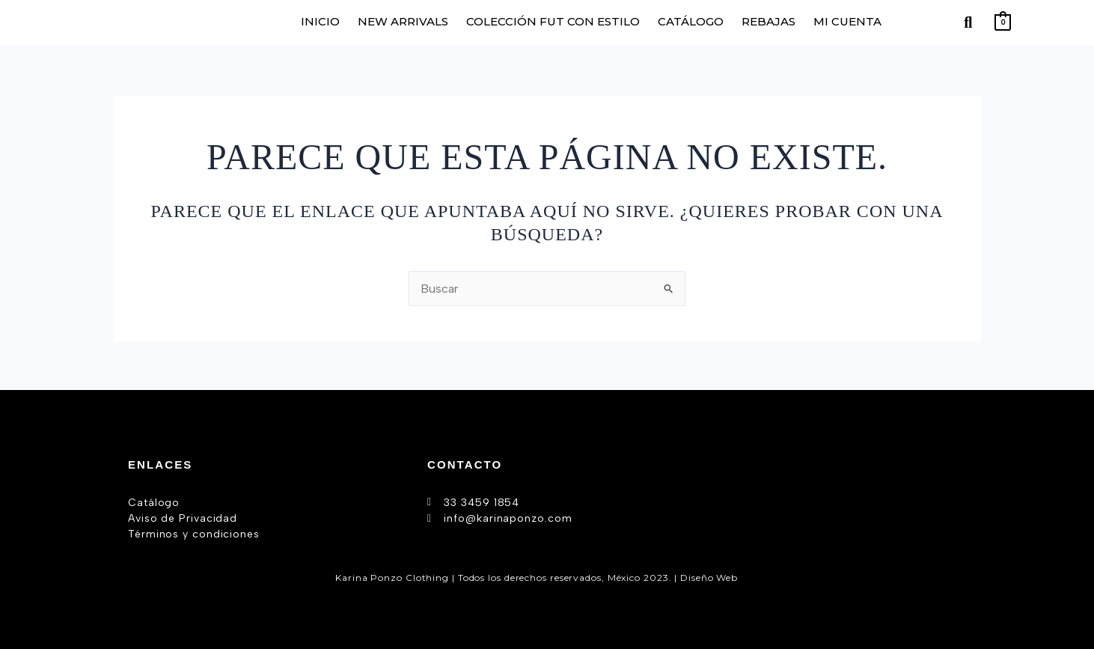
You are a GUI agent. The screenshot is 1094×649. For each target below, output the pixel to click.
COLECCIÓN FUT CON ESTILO (553, 21)
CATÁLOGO (691, 21)
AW (750, 576)
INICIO (320, 21)
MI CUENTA (847, 21)
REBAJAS (768, 21)
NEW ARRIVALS (403, 21)
